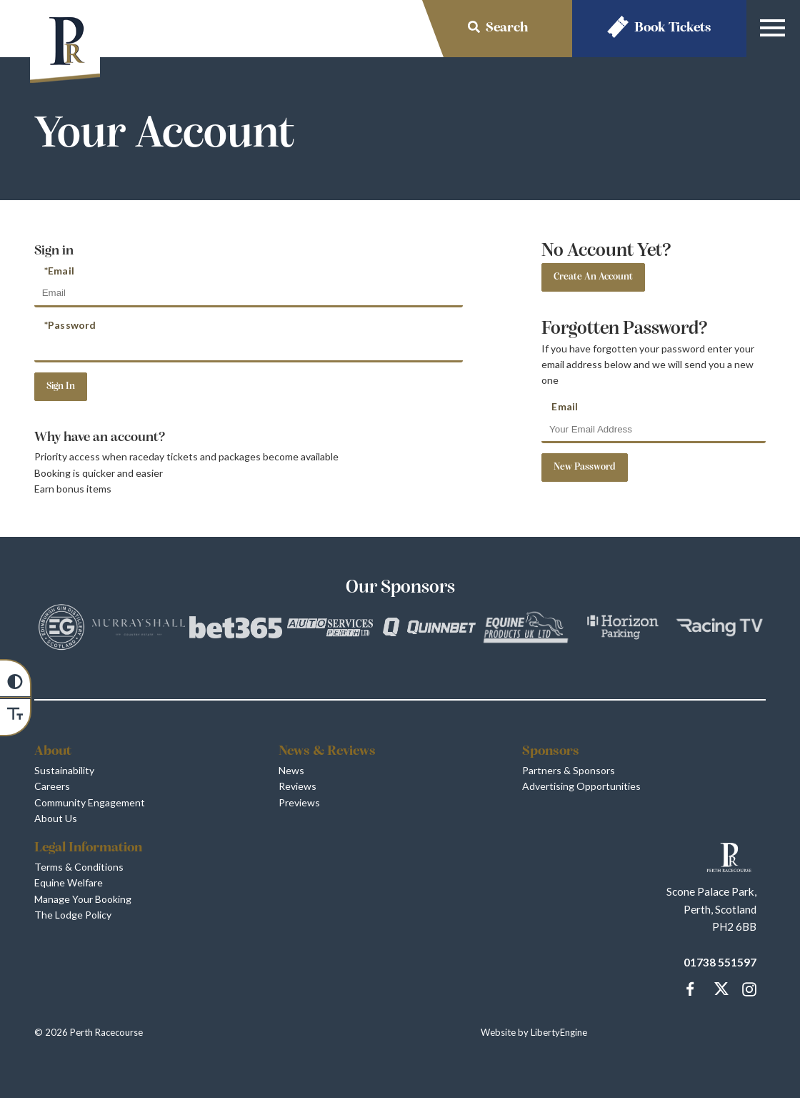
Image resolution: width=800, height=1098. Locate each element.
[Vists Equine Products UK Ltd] (525, 629)
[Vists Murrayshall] (138, 629)
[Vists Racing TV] (719, 629)
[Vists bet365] (235, 629)
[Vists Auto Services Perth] (332, 629)
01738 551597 (720, 962)
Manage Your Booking (82, 899)
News (291, 770)
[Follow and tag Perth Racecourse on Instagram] (746, 989)
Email (564, 406)
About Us (55, 818)
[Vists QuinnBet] (429, 629)
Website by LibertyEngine (534, 1032)
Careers (52, 786)
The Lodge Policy (72, 915)
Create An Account (593, 277)
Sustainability (64, 770)
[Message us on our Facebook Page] (691, 987)
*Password (70, 325)
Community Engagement (89, 802)
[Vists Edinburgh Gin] (61, 629)
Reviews (297, 786)
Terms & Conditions (79, 867)
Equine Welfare (68, 882)
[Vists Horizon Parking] (622, 629)
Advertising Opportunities (581, 786)
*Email (59, 270)
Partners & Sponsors (568, 770)
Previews (299, 802)
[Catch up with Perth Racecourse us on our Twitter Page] (719, 989)
